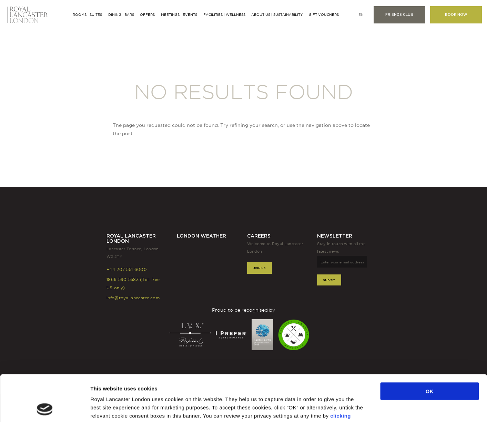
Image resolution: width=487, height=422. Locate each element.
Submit (329, 280)
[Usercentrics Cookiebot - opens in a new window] (44, 408)
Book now (456, 15)
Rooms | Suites (87, 15)
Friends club (399, 15)
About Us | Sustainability (277, 15)
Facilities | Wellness (224, 15)
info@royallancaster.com (133, 297)
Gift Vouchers (324, 15)
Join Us (259, 268)
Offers (147, 15)
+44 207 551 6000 (126, 269)
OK (430, 348)
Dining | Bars (121, 15)
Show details (359, 408)
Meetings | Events (179, 15)
